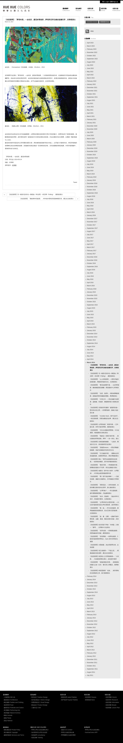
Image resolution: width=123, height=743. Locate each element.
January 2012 (91, 656)
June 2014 (90, 353)
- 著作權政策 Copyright (10, 732)
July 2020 (90, 132)
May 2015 (90, 317)
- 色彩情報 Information (112, 702)
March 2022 (91, 78)
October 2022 (91, 55)
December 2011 (92, 659)
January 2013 (91, 618)
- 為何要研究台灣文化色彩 (39, 732)
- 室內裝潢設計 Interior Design (40, 700)
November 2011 (92, 662)
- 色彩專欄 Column (111, 697)
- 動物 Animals (7, 715)
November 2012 (92, 624)
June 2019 (90, 167)
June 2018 (90, 202)
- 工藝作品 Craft (36, 708)
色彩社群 (90, 8)
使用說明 (87, 727)
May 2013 (90, 605)
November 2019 (92, 151)
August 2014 (91, 346)
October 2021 (91, 94)
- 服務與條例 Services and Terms (13, 735)
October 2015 (91, 302)
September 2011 (92, 669)
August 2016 (91, 270)
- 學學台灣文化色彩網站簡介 (40, 730)
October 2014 (91, 340)
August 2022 (91, 62)
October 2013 (91, 589)
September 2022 (92, 59)
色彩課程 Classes (92, 22)
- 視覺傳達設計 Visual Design (40, 702)
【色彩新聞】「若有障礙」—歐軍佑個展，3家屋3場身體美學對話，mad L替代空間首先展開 (104, 539)
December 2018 (92, 183)
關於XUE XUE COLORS (38, 727)
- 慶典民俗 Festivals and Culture (13, 708)
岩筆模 (14, 165)
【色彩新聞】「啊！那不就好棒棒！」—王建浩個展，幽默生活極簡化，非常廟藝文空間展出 (104, 479)
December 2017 (92, 218)
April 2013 (90, 608)
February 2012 (91, 653)
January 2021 (91, 123)
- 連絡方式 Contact (66, 730)
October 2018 (91, 190)
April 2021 (90, 113)
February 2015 (91, 327)
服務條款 (6, 727)
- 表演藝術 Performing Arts (11, 710)
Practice (78, 10)
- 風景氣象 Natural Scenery (11, 713)
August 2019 (91, 161)
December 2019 (92, 148)
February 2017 (91, 250)
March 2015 (91, 324)
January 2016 (91, 292)
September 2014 (92, 343)
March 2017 (91, 247)
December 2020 (92, 126)
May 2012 (90, 643)
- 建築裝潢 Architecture (10, 700)
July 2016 (90, 273)
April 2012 (90, 646)
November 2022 (92, 52)
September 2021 (92, 97)
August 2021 (91, 100)
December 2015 (92, 295)
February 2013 (91, 614)
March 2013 (91, 611)
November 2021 (92, 91)
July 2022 (90, 65)
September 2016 (92, 266)
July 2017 (90, 234)
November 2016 (92, 260)
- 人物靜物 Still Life (9, 697)
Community (91, 10)
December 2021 (92, 87)
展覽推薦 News (104, 22)
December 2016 (92, 257)
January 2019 (91, 180)
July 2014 (90, 349)
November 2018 (92, 186)
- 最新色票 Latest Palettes (68, 697)
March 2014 (91, 362)
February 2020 (91, 142)
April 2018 (90, 209)
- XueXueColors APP (90, 732)
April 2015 (90, 321)
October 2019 (91, 155)
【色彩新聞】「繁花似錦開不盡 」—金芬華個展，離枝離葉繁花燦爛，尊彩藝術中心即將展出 (104, 387)
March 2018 (91, 212)
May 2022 (90, 71)
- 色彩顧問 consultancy (38, 735)
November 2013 (92, 586)
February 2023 (91, 49)
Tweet (75, 182)
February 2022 (91, 81)
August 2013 (91, 595)
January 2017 (91, 254)
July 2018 (90, 199)
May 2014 (90, 356)
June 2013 (90, 602)
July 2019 (90, 164)
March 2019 (91, 174)
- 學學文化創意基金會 (67, 732)
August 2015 (91, 308)
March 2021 (91, 116)
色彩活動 (104, 8)
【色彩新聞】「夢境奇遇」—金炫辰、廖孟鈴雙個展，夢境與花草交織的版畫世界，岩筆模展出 (104, 367)
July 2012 (90, 637)
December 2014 (92, 333)
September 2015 (92, 305)
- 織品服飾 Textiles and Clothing (13, 702)
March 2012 (91, 650)
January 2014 (91, 579)
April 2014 (90, 359)
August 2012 (91, 634)
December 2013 (92, 583)
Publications (116, 10)
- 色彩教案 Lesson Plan (112, 708)
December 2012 (92, 621)
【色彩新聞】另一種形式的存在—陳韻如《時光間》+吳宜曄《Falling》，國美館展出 (36, 194)
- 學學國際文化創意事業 (67, 735)
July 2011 (90, 675)
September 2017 (92, 228)
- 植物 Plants (7, 718)
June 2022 (90, 68)
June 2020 (90, 135)
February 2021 (91, 119)
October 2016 (91, 263)
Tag (92, 17)
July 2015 (90, 311)
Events (103, 10)
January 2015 (91, 330)
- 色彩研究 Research (111, 700)
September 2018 (92, 193)
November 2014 (92, 337)
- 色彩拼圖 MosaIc (110, 705)
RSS (90, 31)
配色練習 (78, 8)
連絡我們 (63, 727)
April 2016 (90, 282)
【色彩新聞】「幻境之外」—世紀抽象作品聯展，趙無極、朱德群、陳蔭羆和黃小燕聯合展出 (104, 401)
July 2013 (90, 598)
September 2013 (92, 592)
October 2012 (91, 627)
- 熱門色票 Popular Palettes (69, 700)
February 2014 (91, 576)
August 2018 (91, 196)
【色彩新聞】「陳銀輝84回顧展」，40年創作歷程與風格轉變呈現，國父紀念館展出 (47, 199)
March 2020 (91, 139)
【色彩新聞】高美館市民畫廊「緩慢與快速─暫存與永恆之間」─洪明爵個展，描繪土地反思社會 (104, 410)
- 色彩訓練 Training (37, 737)
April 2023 (90, 43)
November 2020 (92, 129)
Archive (93, 38)
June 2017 (90, 238)
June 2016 (90, 276)
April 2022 (90, 75)
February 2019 (91, 177)
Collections (66, 10)
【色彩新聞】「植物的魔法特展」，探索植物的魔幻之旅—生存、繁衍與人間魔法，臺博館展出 (104, 564)
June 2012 (90, 640)
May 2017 (90, 241)
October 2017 (91, 225)
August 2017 (91, 231)
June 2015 (90, 314)
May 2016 (90, 279)
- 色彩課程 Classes (90, 697)
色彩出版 (115, 8)
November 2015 (92, 298)
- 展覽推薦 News (89, 700)
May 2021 (90, 110)
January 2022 (91, 84)
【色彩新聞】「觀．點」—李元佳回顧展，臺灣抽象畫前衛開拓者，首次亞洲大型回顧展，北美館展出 (104, 510)
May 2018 (90, 206)
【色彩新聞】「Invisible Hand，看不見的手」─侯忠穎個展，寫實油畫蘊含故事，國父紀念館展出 (104, 418)
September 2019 (92, 158)
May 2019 (90, 171)
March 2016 (91, 286)
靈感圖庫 (65, 8)
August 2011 (91, 672)
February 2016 (91, 289)
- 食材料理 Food (8, 705)
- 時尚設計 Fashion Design (39, 697)
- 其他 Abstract (7, 720)
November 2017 (92, 222)
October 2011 (91, 666)
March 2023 (91, 46)
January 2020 (91, 145)
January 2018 (91, 215)
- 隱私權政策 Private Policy (11, 730)
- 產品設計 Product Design (39, 705)
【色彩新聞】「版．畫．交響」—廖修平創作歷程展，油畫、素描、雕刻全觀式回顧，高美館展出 (104, 519)
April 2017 (90, 244)
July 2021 (90, 103)
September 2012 (92, 630)
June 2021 (90, 107)
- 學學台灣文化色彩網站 (91, 730)
